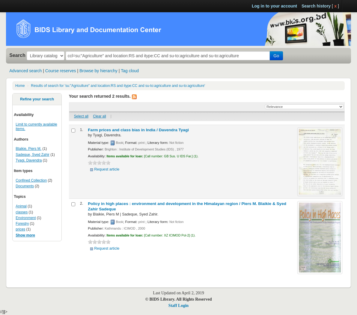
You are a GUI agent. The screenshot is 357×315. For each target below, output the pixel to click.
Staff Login (178, 305)
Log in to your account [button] (274, 6)
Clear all (99, 116)
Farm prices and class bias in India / (138, 130)
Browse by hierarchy (98, 70)
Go (276, 55)
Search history (316, 6)
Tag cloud (130, 70)
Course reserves (60, 70)
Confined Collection (31, 180)
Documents (25, 186)
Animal (21, 206)
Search (17, 55)
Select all (81, 116)
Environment (26, 218)
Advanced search (25, 70)
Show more (25, 235)
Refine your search (37, 99)
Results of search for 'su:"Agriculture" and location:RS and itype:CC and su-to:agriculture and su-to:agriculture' (118, 86)
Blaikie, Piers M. (28, 149)
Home (20, 86)
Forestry (22, 223)
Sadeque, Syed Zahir (32, 155)
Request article (106, 169)
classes (22, 212)
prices (20, 229)
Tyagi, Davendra (29, 160)
